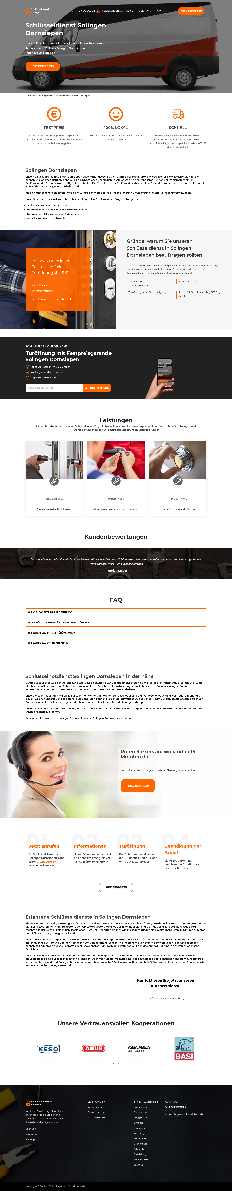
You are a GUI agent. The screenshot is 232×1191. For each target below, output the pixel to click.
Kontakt (162, 10)
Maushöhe (140, 1128)
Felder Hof (139, 1149)
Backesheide (141, 1159)
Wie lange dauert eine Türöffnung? (51, 632)
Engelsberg (140, 1154)
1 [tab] (113, 1063)
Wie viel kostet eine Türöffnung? (50, 612)
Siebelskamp (141, 1112)
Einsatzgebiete (88, 10)
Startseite (66, 10)
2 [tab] (118, 1063)
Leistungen (111, 10)
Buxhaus (138, 1164)
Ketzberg (139, 1133)
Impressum (32, 1134)
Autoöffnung (116, 498)
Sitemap (30, 1139)
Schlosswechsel (54, 498)
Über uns (145, 10)
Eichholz (138, 1122)
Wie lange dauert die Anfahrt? (48, 643)
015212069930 (46, 861)
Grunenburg (141, 1143)
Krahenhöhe (141, 1107)
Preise (129, 10)
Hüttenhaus (140, 1138)
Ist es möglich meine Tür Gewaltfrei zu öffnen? (59, 622)
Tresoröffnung (177, 498)
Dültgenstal (140, 1117)
